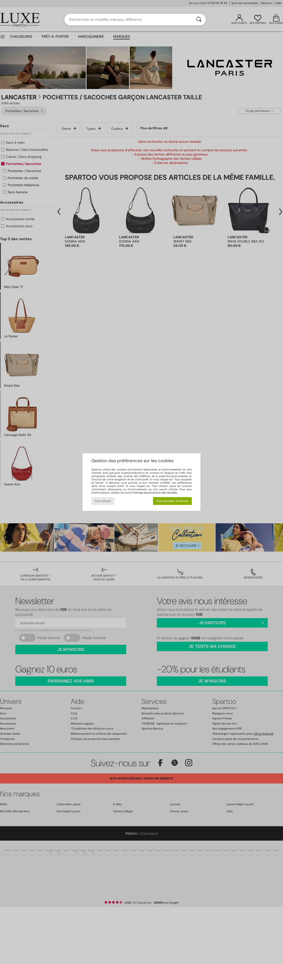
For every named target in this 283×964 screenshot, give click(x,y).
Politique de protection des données (154, 492)
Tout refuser (103, 501)
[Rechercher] (199, 19)
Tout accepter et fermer (172, 501)
